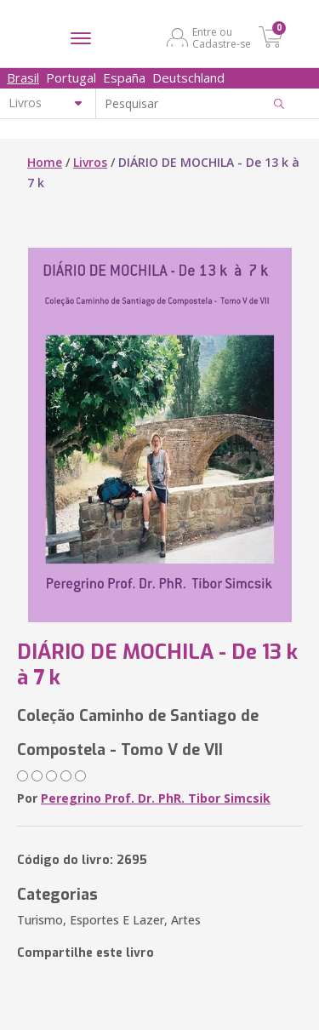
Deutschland (188, 77)
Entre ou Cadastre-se (221, 37)
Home (44, 162)
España (124, 77)
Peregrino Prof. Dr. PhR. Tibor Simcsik (156, 798)
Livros (90, 162)
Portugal (71, 77)
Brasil (23, 77)
